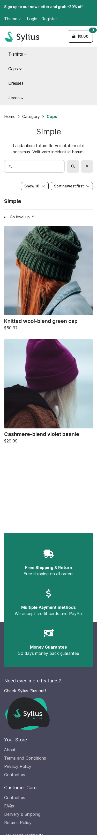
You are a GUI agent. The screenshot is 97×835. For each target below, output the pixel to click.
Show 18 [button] (34, 186)
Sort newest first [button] (71, 186)
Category (31, 116)
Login (32, 18)
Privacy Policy (17, 766)
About (10, 749)
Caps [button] (15, 68)
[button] (80, 36)
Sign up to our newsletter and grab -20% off (43, 6)
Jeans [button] (16, 97)
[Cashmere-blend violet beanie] (48, 392)
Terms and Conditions (25, 758)
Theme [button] (12, 18)
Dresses (16, 83)
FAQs (9, 805)
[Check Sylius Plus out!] (48, 709)
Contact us (14, 774)
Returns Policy (18, 822)
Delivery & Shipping (22, 814)
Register (49, 18)
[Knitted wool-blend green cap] (48, 279)
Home (10, 116)
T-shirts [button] (17, 54)
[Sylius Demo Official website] (21, 36)
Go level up (22, 217)
